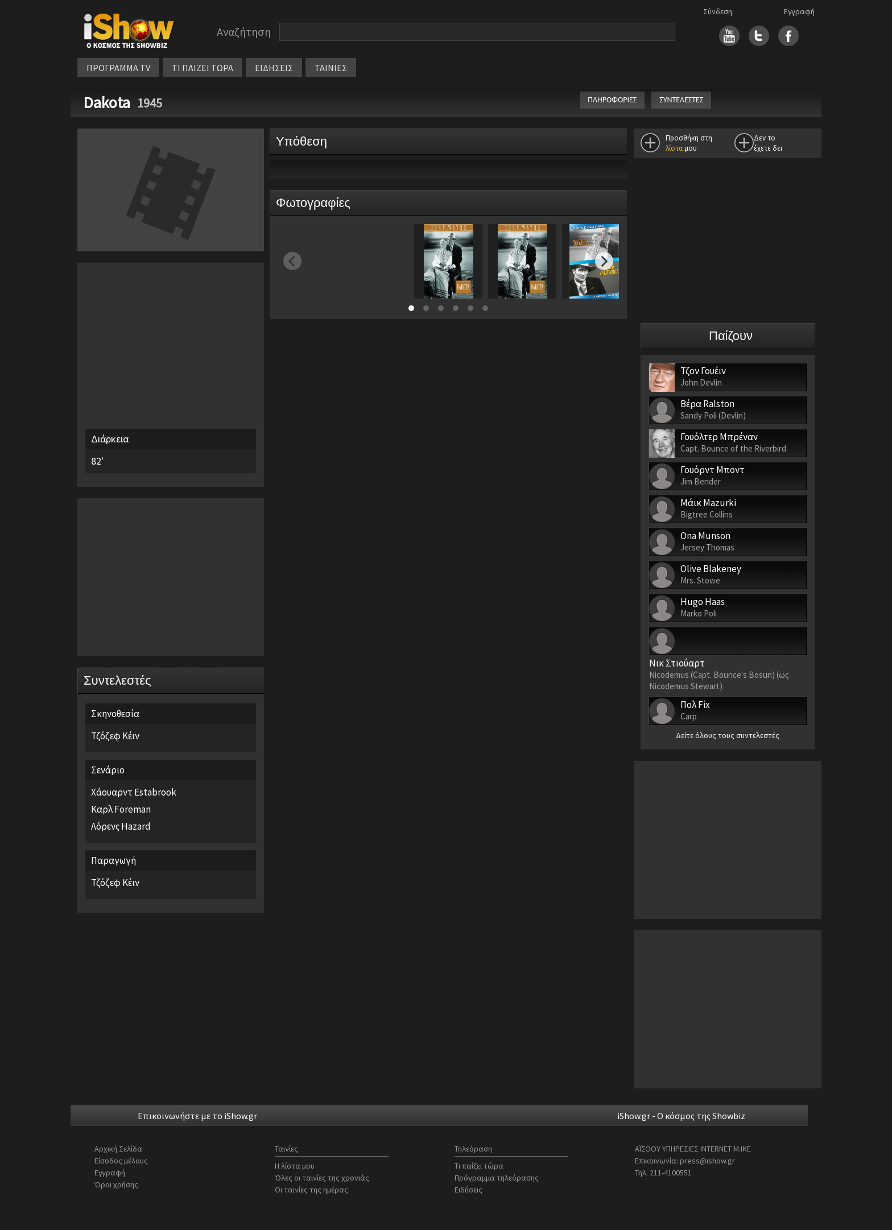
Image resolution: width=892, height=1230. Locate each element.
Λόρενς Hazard (121, 826)
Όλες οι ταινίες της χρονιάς (322, 1178)
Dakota (108, 102)
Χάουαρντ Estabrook (133, 792)
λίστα (674, 148)
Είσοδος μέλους (121, 1161)
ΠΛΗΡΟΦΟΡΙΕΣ (612, 100)
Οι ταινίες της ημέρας (311, 1190)
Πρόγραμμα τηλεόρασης (497, 1178)
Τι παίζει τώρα (479, 1166)
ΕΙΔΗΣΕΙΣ (274, 67)
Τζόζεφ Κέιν (115, 736)
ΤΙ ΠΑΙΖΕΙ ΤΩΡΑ (202, 67)
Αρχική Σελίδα (118, 1149)
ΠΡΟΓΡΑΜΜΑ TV (118, 67)
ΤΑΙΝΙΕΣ (331, 67)
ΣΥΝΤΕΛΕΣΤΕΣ (681, 100)
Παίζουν (731, 336)
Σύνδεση (717, 11)
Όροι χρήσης (116, 1184)
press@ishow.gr (707, 1161)
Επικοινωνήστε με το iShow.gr (197, 1115)
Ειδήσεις (468, 1190)
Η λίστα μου (295, 1166)
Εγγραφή (799, 11)
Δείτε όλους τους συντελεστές (727, 735)
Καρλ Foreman (121, 809)
